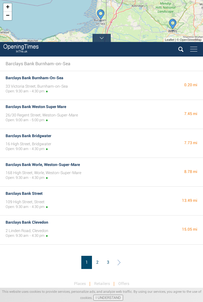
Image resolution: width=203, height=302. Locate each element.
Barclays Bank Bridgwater (28, 136)
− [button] (8, 16)
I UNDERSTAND (108, 298)
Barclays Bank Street (24, 193)
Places (80, 283)
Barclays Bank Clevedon (27, 222)
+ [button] (8, 7)
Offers (123, 283)
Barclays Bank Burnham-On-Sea (34, 78)
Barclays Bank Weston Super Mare (36, 106)
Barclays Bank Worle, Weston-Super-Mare (43, 164)
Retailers (102, 283)
